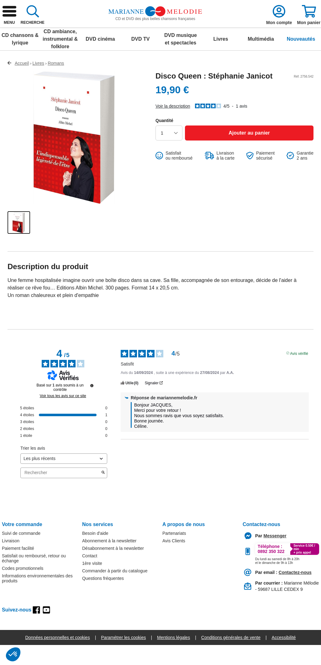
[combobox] (163, 29)
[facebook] (36, 630)
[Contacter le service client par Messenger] (275, 555)
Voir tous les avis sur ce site (63, 416)
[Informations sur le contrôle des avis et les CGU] (91, 405)
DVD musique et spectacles (180, 59)
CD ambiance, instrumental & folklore (60, 59)
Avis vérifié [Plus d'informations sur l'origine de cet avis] (299, 373)
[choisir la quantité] (168, 153)
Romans (56, 83)
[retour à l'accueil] (49, 28)
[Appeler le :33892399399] (277, 580)
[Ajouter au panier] (249, 153)
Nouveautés (301, 59)
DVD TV (140, 59)
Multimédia (261, 59)
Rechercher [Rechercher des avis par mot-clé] (61, 493)
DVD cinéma (100, 59)
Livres (220, 59)
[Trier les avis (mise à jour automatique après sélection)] (63, 478)
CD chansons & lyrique (20, 59)
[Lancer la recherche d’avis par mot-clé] (103, 493)
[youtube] (46, 630)
